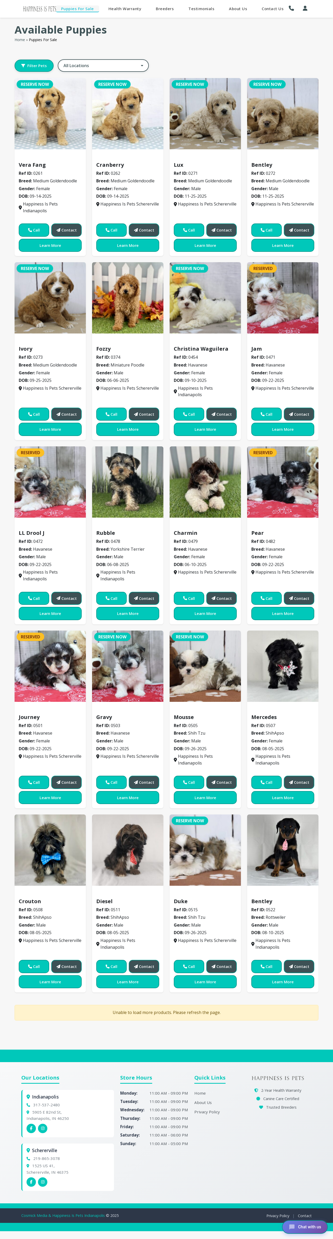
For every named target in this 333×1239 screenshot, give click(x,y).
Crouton (30, 901)
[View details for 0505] (205, 666)
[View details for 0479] (205, 482)
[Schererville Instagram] (42, 1182)
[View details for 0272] (282, 113)
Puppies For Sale (77, 8)
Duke (181, 901)
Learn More (50, 245)
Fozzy (103, 348)
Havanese (186, 341)
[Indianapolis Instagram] (42, 1128)
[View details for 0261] (50, 113)
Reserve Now (35, 84)
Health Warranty (125, 8)
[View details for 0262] (127, 113)
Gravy (104, 717)
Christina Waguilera (201, 348)
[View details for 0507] (282, 666)
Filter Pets (34, 65)
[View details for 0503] (127, 666)
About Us (238, 8)
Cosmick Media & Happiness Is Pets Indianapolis (63, 1215)
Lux (178, 164)
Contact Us (273, 8)
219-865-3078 (46, 1158)
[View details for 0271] (205, 113)
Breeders (165, 8)
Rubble (105, 532)
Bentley (261, 164)
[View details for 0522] (282, 850)
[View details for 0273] (50, 297)
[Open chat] (305, 1227)
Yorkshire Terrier (117, 525)
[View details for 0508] (50, 850)
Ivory (25, 348)
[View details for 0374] (127, 297)
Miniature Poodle (117, 341)
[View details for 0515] (205, 850)
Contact (305, 1215)
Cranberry (110, 164)
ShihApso (263, 709)
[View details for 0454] (205, 297)
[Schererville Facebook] (31, 1182)
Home (20, 39)
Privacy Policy (207, 1111)
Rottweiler (265, 893)
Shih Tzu (185, 709)
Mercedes (264, 717)
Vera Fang (32, 164)
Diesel (104, 901)
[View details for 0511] (127, 850)
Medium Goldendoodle (45, 157)
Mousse (184, 717)
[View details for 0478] (127, 482)
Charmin (185, 532)
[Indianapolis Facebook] (31, 1128)
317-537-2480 (46, 1104)
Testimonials (201, 8)
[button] (293, 8)
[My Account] (305, 8)
